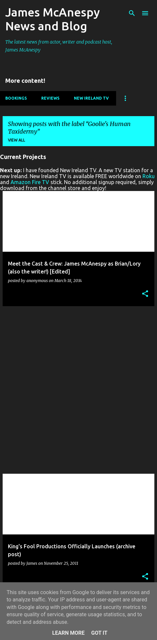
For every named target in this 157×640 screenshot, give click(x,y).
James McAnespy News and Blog (52, 19)
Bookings (16, 98)
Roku (148, 176)
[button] (145, 294)
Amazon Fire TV (30, 182)
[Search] (132, 13)
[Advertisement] (78, 389)
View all (16, 140)
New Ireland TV (91, 98)
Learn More (68, 633)
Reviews (50, 98)
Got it (99, 633)
